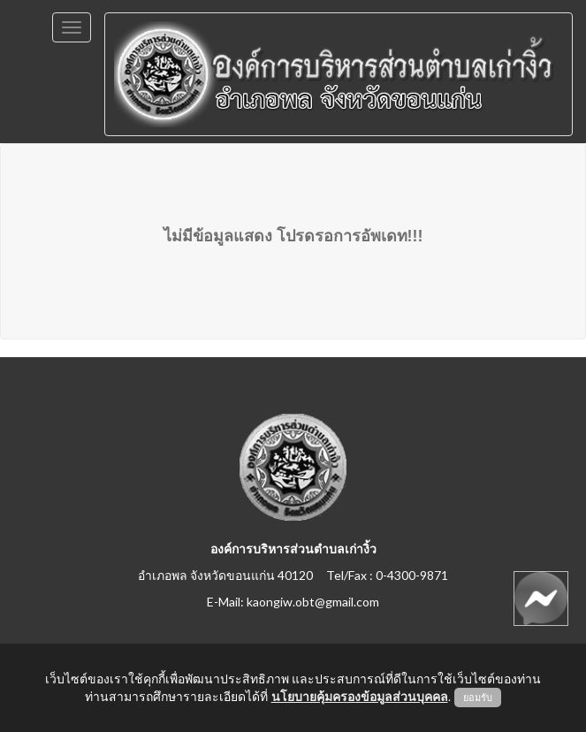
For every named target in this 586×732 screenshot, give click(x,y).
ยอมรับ (477, 697)
